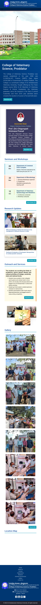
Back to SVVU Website (20, 590)
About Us (20, 569)
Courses (21, 571)
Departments (20, 573)
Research (20, 574)
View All (32, 527)
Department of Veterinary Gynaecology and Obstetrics (26, 191)
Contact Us (20, 580)
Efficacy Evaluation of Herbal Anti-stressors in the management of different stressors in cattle (19, 230)
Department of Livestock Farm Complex (25, 166)
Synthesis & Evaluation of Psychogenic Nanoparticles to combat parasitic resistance (20, 253)
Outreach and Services (20, 576)
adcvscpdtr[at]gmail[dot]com (20, 591)
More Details (31, 202)
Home (20, 567)
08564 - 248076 (20, 593)
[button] (3, 35)
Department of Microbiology (26, 177)
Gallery (20, 578)
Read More (7, 99)
